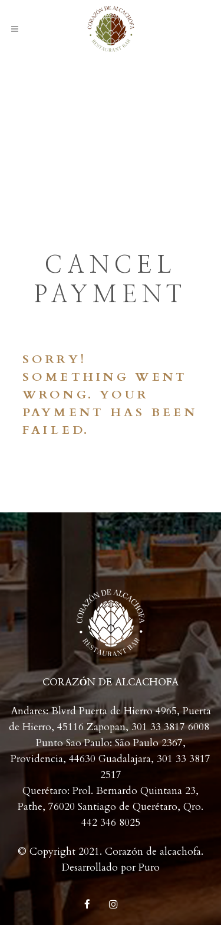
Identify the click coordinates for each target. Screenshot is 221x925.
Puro (149, 867)
